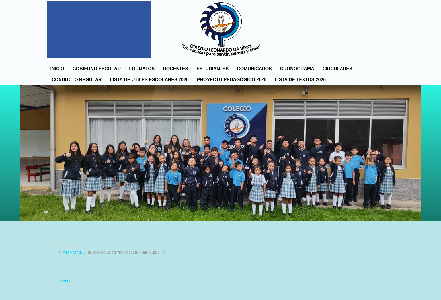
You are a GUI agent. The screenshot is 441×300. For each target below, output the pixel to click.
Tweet (64, 280)
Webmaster (73, 252)
